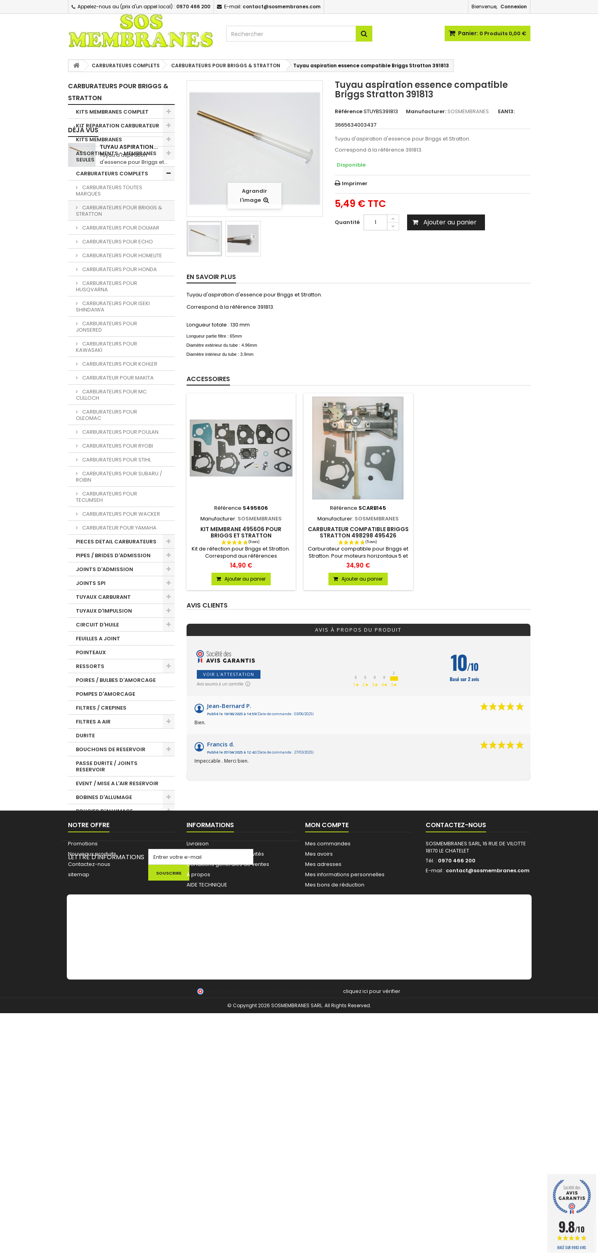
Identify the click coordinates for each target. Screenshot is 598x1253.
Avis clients (207, 605)
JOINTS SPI (91, 583)
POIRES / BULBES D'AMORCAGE (116, 680)
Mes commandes (328, 1029)
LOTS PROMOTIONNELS (106, 907)
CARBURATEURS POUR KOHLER (119, 364)
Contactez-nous (89, 1049)
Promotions (83, 1029)
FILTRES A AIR (93, 721)
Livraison (198, 1029)
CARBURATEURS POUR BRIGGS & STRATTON (119, 211)
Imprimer (355, 183)
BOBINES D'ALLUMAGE (104, 797)
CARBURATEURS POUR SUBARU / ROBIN (119, 477)
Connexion (513, 6)
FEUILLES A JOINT (98, 638)
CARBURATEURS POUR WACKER (120, 514)
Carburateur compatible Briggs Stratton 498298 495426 (358, 532)
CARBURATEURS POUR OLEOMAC (106, 415)
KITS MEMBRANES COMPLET (112, 112)
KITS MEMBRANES (99, 139)
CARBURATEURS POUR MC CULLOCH (111, 395)
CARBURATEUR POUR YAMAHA (119, 528)
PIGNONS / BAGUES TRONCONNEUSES (101, 828)
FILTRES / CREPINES (101, 708)
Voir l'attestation (228, 674)
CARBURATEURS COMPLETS (112, 173)
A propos (198, 1059)
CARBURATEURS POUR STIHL (116, 459)
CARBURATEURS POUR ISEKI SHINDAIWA (113, 306)
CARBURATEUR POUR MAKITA (117, 378)
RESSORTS (90, 666)
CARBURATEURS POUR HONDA (119, 269)
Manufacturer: (426, 111)
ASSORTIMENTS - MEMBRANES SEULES (116, 156)
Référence (348, 111)
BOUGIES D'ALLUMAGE (104, 811)
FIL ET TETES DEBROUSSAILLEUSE (118, 921)
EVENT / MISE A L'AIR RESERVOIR (117, 783)
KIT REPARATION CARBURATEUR (117, 125)
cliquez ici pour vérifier (371, 1231)
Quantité (347, 222)
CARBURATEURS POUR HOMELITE (121, 255)
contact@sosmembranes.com (488, 1055)
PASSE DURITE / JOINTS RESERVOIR (107, 766)
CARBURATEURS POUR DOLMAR (120, 228)
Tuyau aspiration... (129, 958)
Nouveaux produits (92, 1039)
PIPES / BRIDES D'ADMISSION (113, 555)
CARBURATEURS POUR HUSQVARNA (106, 286)
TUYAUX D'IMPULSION (104, 611)
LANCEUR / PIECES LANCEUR (112, 859)
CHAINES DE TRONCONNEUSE (114, 845)
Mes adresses (323, 1049)
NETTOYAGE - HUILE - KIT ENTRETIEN (109, 890)
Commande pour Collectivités (225, 1039)
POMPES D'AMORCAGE (105, 694)
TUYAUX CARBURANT (103, 597)
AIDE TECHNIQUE (207, 1070)
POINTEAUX (91, 652)
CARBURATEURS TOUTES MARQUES (109, 190)
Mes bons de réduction (334, 1070)
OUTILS (85, 873)
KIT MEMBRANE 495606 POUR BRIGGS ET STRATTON (240, 532)
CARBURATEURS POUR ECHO (117, 241)
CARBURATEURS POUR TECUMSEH (106, 497)
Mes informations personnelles (345, 1059)
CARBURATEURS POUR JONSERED (106, 327)
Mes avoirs (319, 1039)
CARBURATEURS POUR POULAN (119, 432)
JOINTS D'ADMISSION (104, 569)
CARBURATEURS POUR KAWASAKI (106, 347)
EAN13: (506, 111)
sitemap (78, 1059)
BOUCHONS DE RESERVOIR (110, 749)
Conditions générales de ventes (228, 1049)
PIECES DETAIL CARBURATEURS (116, 541)
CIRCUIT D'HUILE (97, 624)
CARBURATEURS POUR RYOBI (117, 446)
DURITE (85, 735)
